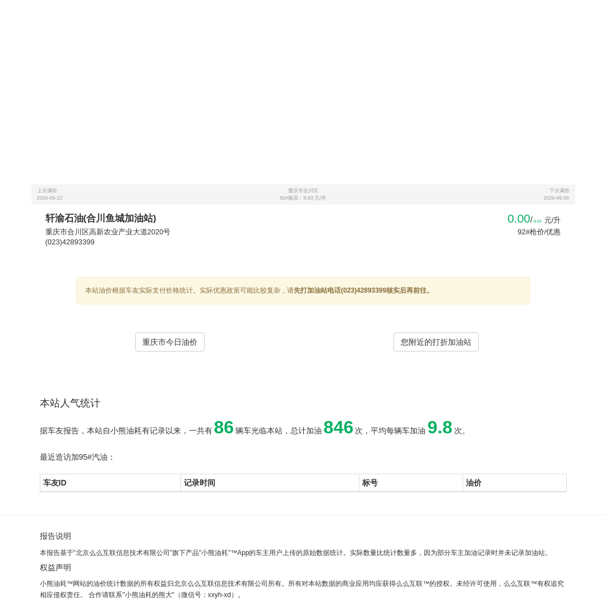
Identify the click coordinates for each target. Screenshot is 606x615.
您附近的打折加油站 (436, 341)
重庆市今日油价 (169, 341)
